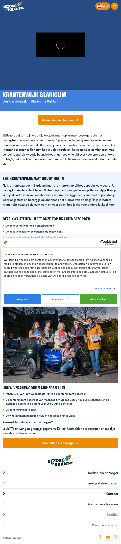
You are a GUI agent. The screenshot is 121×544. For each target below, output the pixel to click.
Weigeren (22, 299)
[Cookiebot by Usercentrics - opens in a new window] (102, 242)
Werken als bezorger (103, 472)
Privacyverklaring (105, 524)
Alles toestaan (98, 299)
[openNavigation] (114, 6)
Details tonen (103, 288)
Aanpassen (60, 299)
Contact (112, 493)
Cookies (112, 514)
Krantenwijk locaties (103, 504)
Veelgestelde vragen (103, 483)
